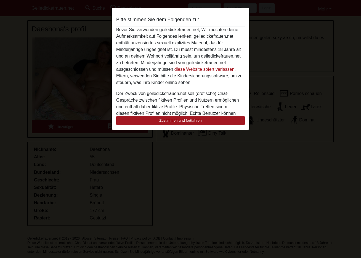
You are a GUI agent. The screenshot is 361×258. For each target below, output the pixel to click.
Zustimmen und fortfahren (180, 120)
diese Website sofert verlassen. (205, 69)
